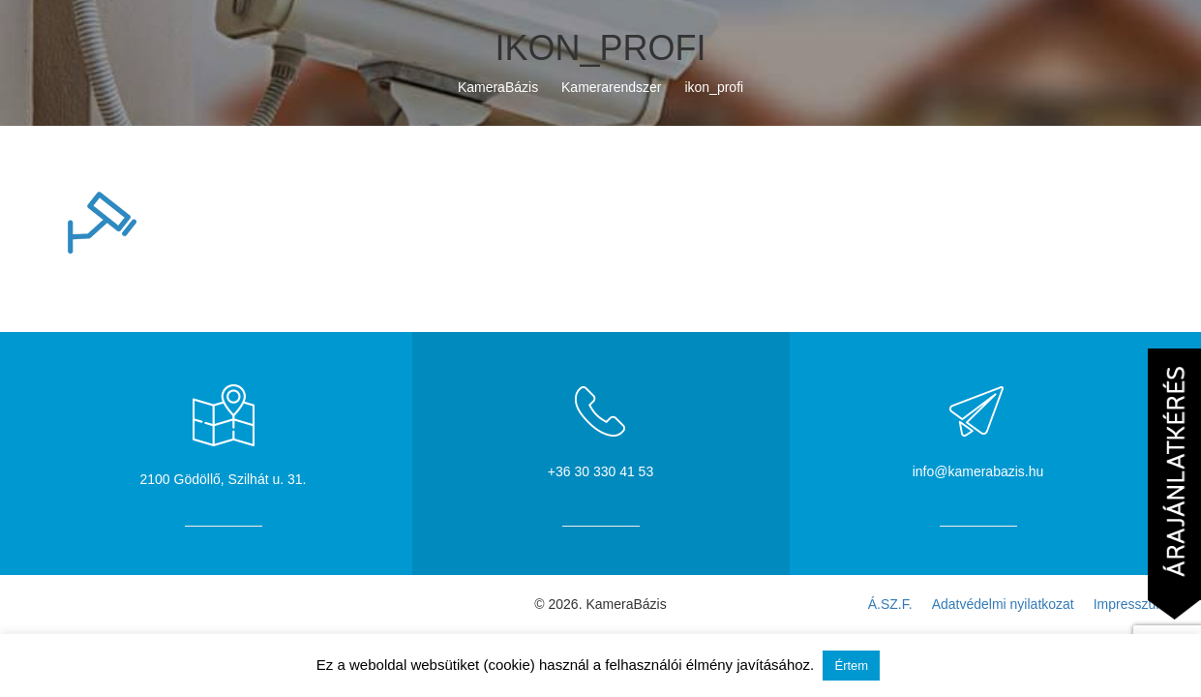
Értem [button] (851, 665)
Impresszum (1130, 604)
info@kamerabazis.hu (978, 471)
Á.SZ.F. (890, 604)
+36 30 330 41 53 (600, 471)
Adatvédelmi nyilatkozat (1003, 604)
